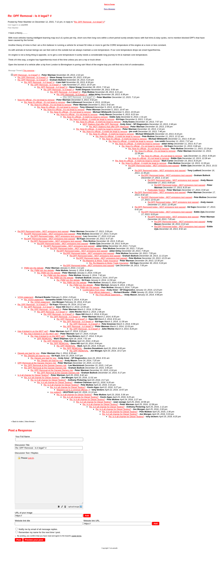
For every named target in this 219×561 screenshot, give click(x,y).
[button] (67, 517)
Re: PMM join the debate (42, 270)
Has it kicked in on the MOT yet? (33, 331)
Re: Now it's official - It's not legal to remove (44, 102)
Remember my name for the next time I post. (38, 542)
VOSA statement (25, 297)
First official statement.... (100, 292)
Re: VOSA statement (34, 299)
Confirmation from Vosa (94, 290)
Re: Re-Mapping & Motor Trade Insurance (108, 263)
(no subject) (55, 392)
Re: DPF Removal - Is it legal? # (89, 22)
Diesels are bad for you (28, 353)
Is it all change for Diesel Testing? (33, 375)
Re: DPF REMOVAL (53, 341)
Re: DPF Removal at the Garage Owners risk (45, 365)
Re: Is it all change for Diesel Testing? (41, 377)
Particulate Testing (156, 190)
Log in (31, 458)
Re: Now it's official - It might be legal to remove (85, 117)
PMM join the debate (33, 268)
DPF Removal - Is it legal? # (27, 75)
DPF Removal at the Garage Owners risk (37, 363)
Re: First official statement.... (109, 294)
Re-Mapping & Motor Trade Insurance (100, 260)
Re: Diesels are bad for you (37, 355)
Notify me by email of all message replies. (36, 539)
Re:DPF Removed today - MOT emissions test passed (153, 165)
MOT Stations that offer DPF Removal (100, 124)
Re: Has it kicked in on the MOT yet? (41, 333)
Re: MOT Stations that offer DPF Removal (109, 126)
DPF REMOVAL (44, 338)
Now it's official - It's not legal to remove (36, 100)
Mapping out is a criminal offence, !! (73, 390)
